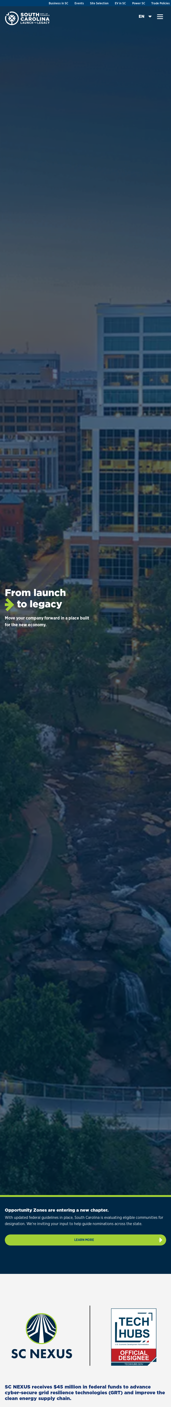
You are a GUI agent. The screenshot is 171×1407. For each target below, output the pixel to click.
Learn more (84, 1240)
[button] (160, 16)
